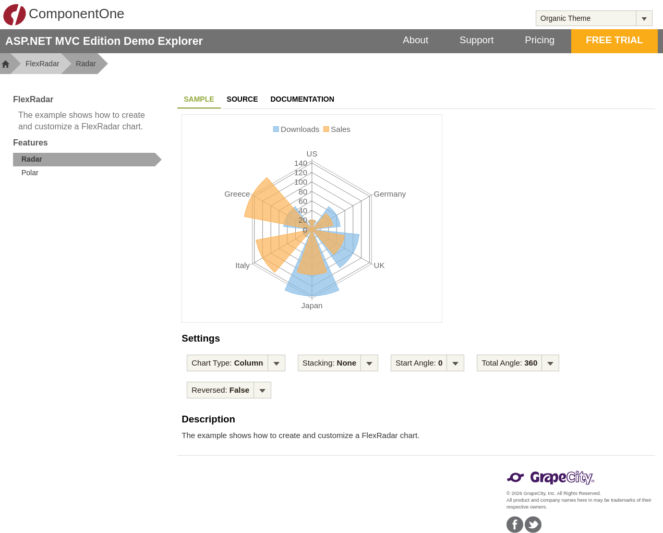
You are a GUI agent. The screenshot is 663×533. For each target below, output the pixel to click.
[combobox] (586, 18)
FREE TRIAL (614, 39)
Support (476, 39)
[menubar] (236, 363)
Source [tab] (242, 99)
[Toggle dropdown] (644, 18)
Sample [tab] (199, 99)
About (415, 39)
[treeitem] (87, 159)
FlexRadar (42, 63)
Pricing (539, 39)
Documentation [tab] (302, 99)
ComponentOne (64, 15)
